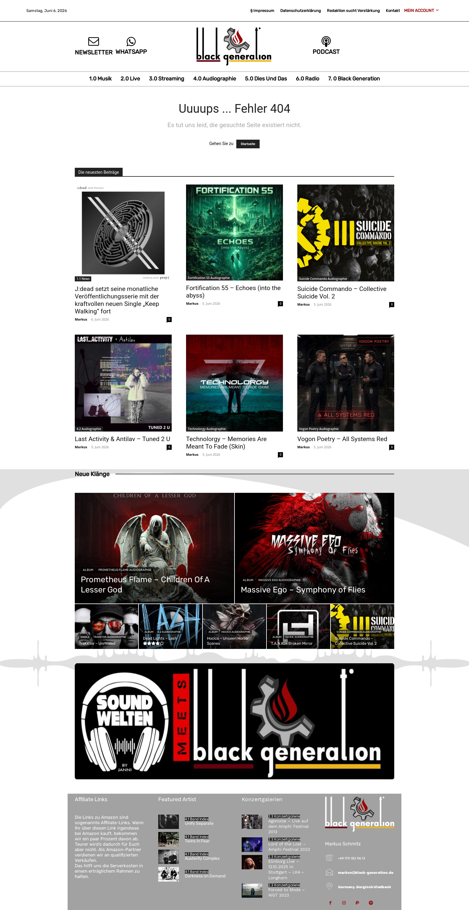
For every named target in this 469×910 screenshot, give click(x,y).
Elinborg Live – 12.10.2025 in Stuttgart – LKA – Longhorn (286, 869)
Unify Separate (199, 823)
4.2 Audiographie (89, 429)
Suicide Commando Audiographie (323, 279)
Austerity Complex (202, 858)
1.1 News (83, 279)
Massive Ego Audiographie (279, 580)
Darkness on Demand (205, 876)
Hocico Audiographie (235, 631)
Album (88, 570)
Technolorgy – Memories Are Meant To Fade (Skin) (226, 442)
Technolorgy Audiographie (207, 429)
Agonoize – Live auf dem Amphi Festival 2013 (288, 826)
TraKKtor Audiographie (109, 636)
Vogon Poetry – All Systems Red (342, 439)
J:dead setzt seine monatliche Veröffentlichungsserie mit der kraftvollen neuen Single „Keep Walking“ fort (117, 300)
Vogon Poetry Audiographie (319, 429)
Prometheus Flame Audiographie (124, 570)
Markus (81, 319)
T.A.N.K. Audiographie (299, 636)
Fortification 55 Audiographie (209, 278)
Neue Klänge (92, 474)
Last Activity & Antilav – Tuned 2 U (122, 439)
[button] (13, 897)
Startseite (248, 144)
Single (84, 636)
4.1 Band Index (196, 819)
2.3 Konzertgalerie (284, 816)
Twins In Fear (197, 841)
